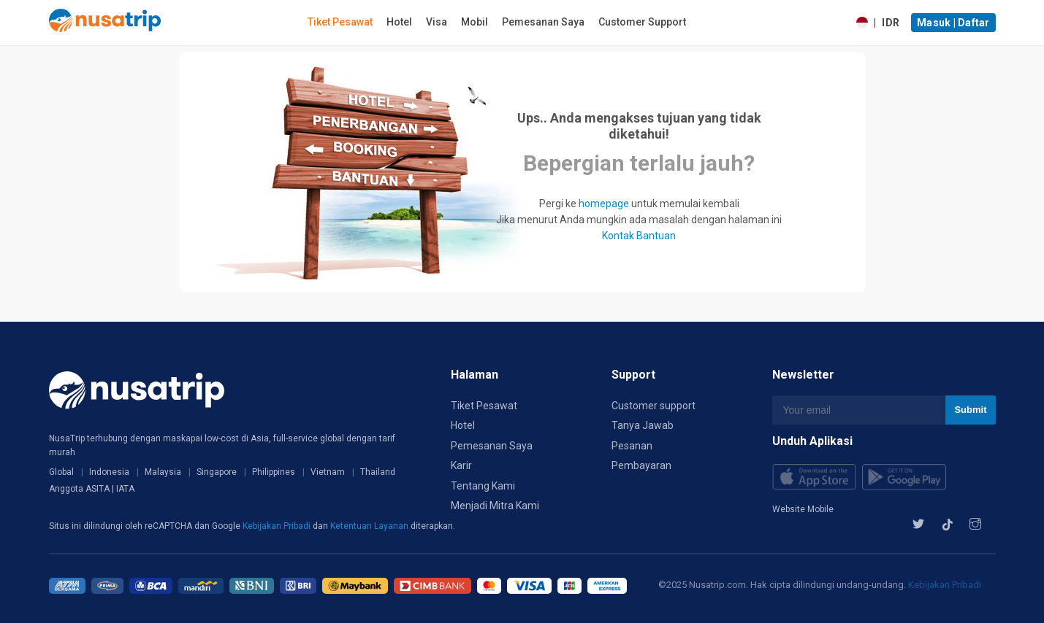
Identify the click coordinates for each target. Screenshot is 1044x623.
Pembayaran (641, 465)
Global (61, 472)
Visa (436, 22)
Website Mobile (803, 509)
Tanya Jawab (642, 425)
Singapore (217, 472)
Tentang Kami (483, 486)
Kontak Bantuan (639, 235)
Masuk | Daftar (953, 22)
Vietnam (327, 472)
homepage (604, 203)
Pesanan (631, 446)
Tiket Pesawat (340, 22)
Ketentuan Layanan (370, 526)
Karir (461, 465)
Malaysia (163, 472)
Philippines (273, 472)
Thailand (377, 472)
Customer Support (642, 22)
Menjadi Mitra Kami (495, 505)
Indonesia (109, 472)
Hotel (399, 22)
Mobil (474, 22)
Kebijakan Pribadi (278, 526)
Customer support (653, 405)
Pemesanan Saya (543, 22)
